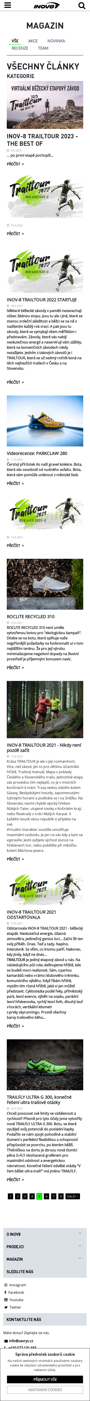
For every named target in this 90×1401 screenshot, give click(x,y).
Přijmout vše (45, 1379)
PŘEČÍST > (15, 164)
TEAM (43, 48)
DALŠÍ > (72, 1196)
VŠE (15, 40)
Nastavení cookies (45, 1389)
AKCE (33, 40)
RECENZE (20, 48)
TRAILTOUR (16, 959)
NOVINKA (56, 40)
